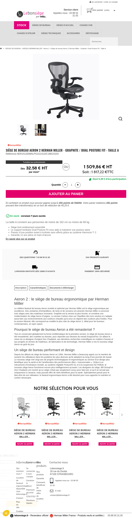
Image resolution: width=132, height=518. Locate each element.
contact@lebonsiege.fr (60, 495)
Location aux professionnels (34, 162)
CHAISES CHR (86, 25)
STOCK (21, 25)
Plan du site (18, 504)
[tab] (20, 288)
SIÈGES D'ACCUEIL (65, 25)
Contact (19, 498)
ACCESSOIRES (73, 33)
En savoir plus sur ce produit (20, 239)
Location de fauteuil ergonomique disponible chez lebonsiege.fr (22, 485)
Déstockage (92, 33)
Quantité (56, 185)
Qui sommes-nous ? (20, 471)
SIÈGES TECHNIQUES (51, 33)
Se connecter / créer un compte (104, 2)
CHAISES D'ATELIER (26, 33)
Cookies (19, 511)
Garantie (40, 478)
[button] (6, 513)
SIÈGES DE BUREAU (41, 25)
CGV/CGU (31, 496)
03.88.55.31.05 (115, 515)
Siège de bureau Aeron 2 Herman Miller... (24, 433)
